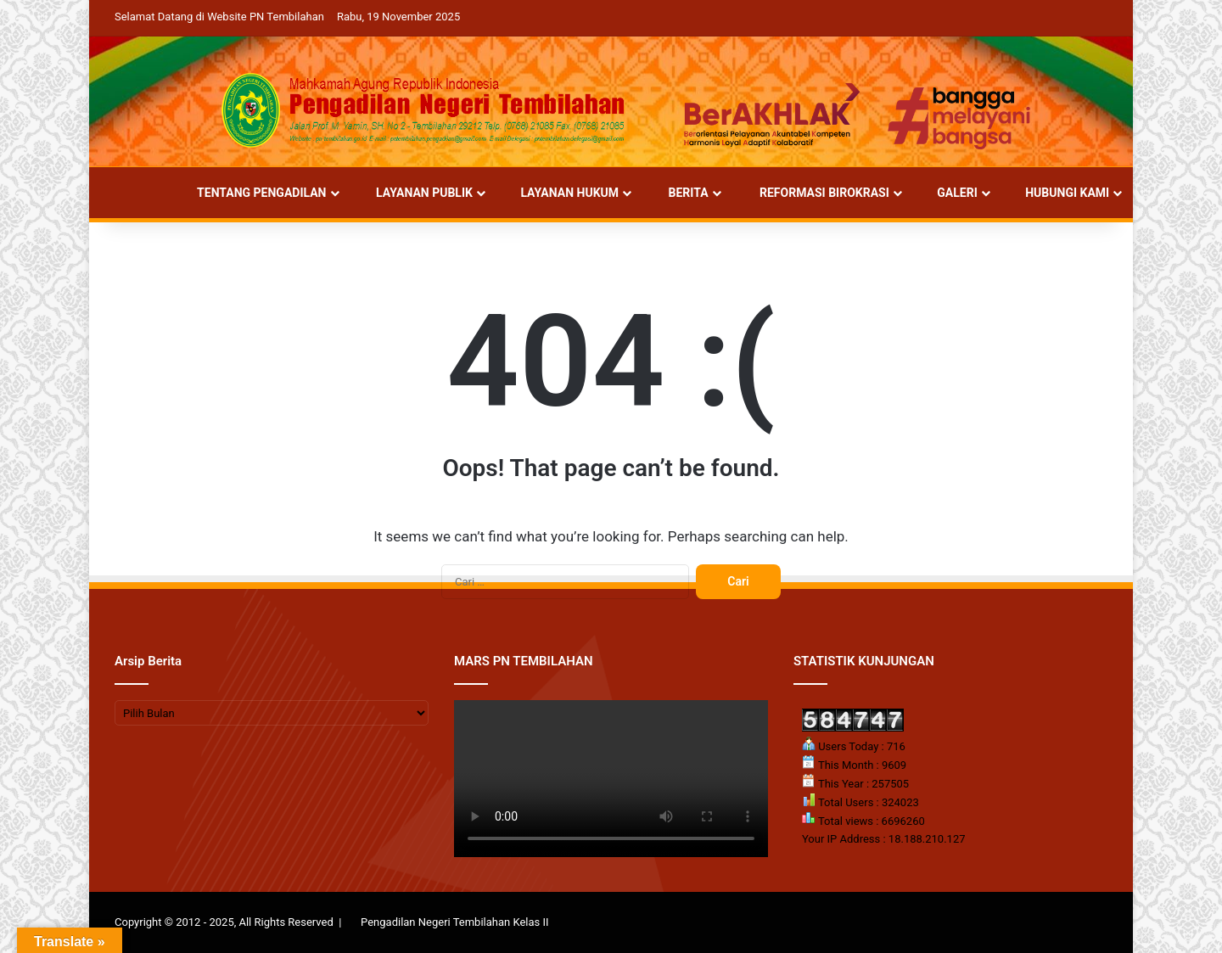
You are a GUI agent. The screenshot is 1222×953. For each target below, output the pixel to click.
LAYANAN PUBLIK (416, 192)
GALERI (950, 192)
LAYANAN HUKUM (562, 192)
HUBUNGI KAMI (1060, 192)
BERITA (680, 192)
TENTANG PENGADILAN (253, 192)
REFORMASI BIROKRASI (815, 192)
